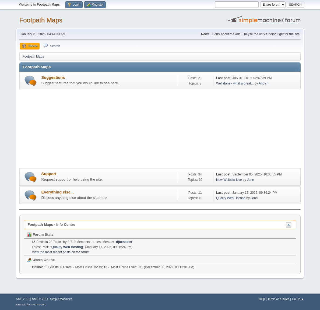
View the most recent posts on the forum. (61, 252)
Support (48, 174)
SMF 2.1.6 (22, 299)
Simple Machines (61, 299)
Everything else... (57, 192)
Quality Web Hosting (230, 198)
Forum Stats (40, 234)
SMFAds (21, 304)
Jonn (250, 180)
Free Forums (38, 304)
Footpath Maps (40, 20)
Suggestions (53, 77)
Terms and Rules (278, 299)
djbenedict (124, 242)
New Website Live (229, 180)
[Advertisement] (160, 129)
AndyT (263, 83)
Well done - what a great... (235, 83)
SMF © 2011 (40, 299)
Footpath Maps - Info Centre (51, 225)
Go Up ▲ (298, 299)
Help (262, 299)
